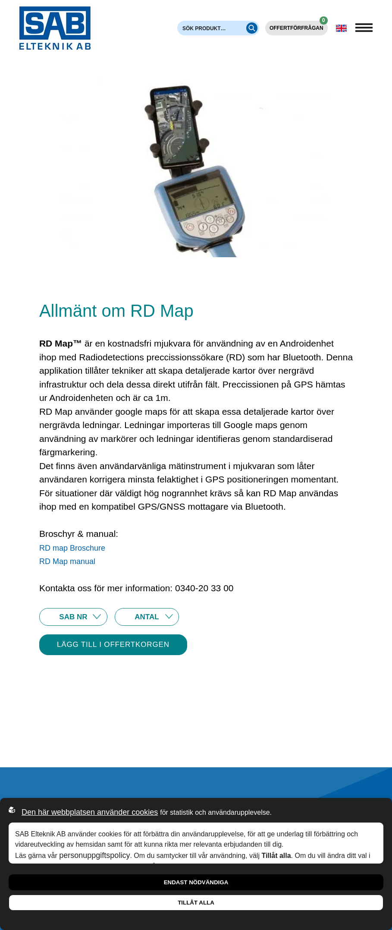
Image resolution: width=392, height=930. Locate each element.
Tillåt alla (196, 902)
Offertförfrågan (299, 26)
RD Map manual (67, 561)
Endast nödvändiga (196, 882)
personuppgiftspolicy (94, 855)
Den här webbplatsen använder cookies (90, 812)
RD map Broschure (72, 548)
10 (147, 617)
